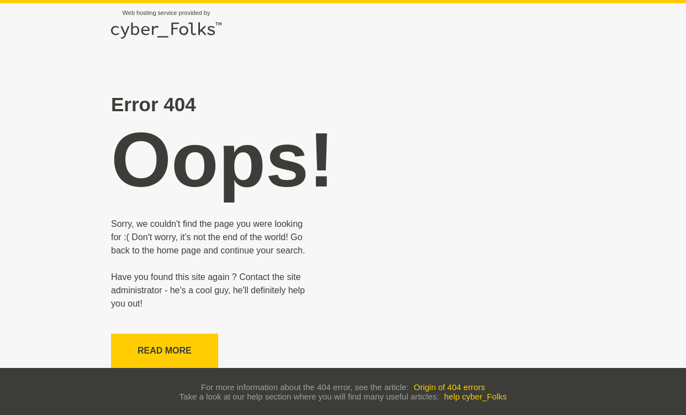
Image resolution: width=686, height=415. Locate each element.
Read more (165, 350)
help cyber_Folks (475, 396)
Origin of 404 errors (449, 387)
